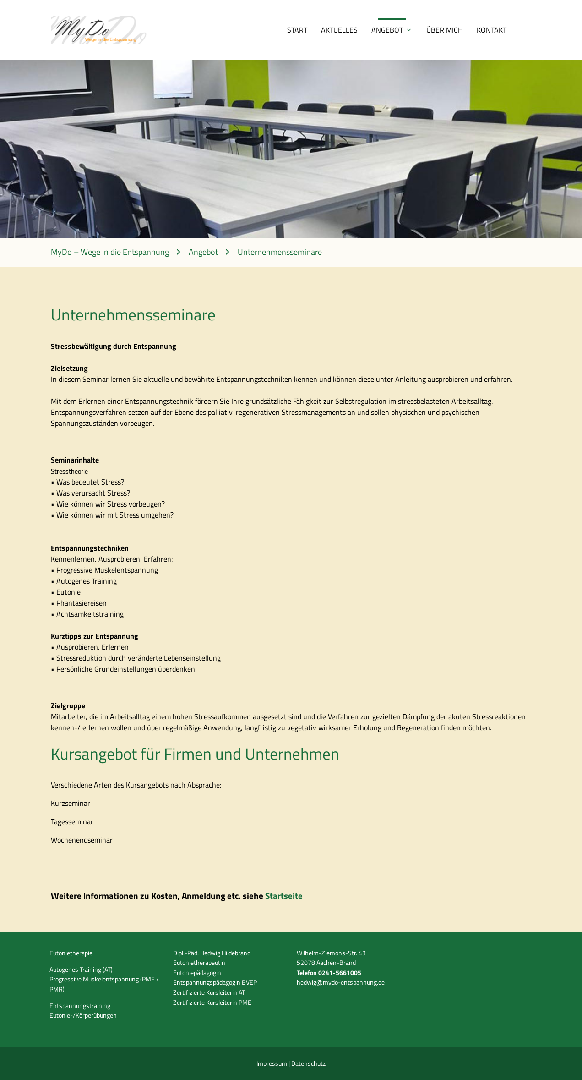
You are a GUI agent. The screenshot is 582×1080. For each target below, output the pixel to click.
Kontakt (491, 29)
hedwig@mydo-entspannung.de (341, 982)
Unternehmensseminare (280, 252)
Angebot (387, 29)
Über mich (444, 29)
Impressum (272, 1063)
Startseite (284, 895)
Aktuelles (339, 29)
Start (297, 29)
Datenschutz (308, 1063)
